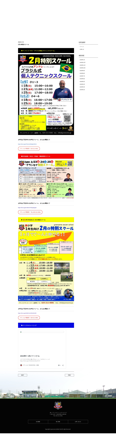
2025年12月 (82, 62)
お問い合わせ (78, 423)
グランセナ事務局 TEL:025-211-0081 (31, 212)
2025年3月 (82, 87)
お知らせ (82, 49)
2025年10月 (82, 67)
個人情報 (58, 423)
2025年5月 (82, 81)
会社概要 (38, 423)
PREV (68, 376)
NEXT (23, 376)
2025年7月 (82, 76)
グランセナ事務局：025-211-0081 (29, 148)
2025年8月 (82, 73)
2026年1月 (82, 59)
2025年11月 (82, 65)
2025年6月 (82, 78)
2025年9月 (82, 70)
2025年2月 (82, 89)
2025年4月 (82, 84)
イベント (82, 46)
